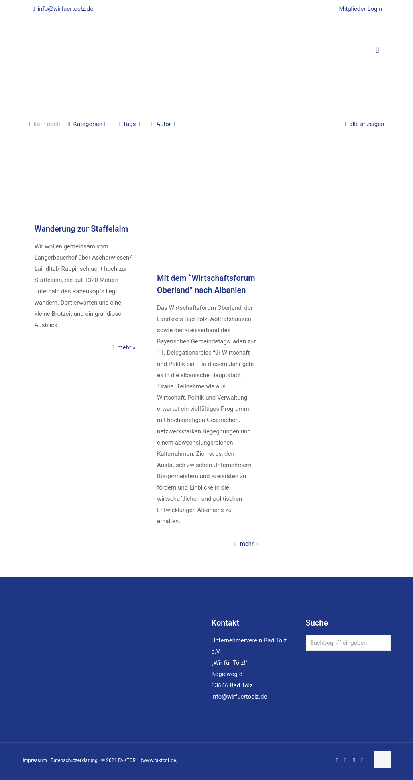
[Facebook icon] (337, 760)
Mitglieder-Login (360, 8)
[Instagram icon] (354, 760)
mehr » (126, 347)
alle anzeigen (363, 124)
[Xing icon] (363, 760)
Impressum (35, 760)
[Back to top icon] (382, 759)
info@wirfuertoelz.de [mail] (66, 8)
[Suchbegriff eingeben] (348, 643)
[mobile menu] (378, 50)
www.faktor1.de (159, 760)
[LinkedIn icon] (346, 760)
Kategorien (87, 124)
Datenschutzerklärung (74, 760)
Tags (129, 124)
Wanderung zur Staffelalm (81, 229)
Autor (163, 124)
